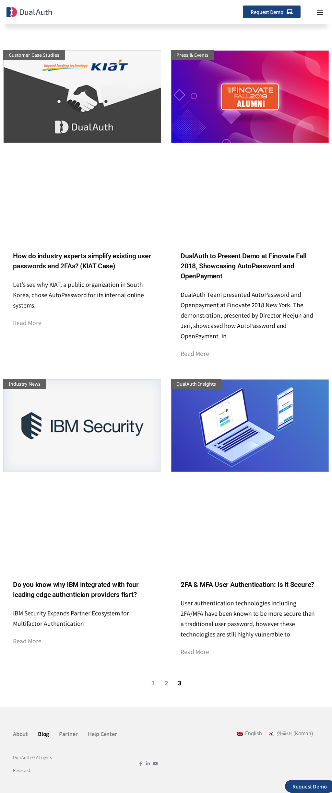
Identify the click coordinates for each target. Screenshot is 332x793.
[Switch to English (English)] (249, 733)
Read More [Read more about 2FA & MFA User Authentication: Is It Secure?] (195, 651)
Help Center (102, 734)
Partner (68, 734)
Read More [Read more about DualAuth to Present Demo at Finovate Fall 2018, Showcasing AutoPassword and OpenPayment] (195, 353)
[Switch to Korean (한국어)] (290, 733)
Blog (43, 734)
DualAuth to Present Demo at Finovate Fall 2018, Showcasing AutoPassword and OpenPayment (243, 266)
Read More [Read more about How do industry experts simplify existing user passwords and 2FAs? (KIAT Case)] (27, 323)
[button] (320, 12)
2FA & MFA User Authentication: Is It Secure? (247, 585)
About (20, 734)
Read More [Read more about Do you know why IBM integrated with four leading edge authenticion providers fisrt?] (27, 641)
